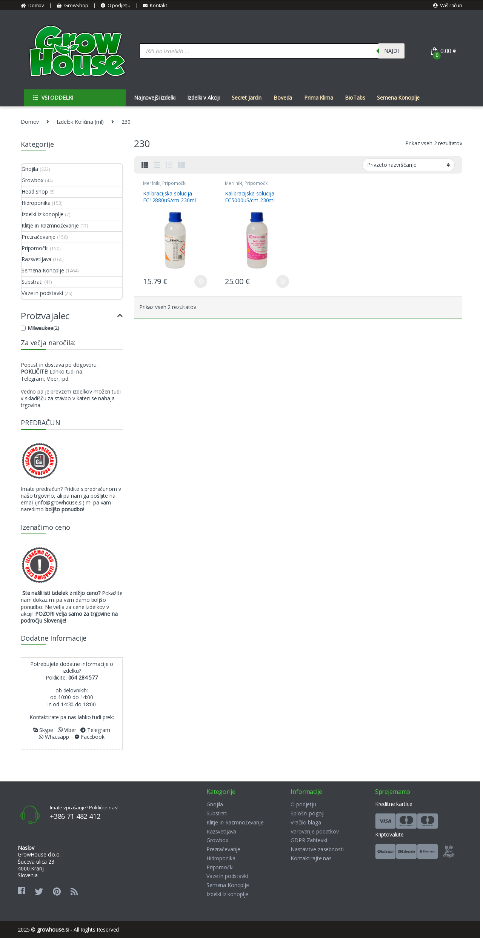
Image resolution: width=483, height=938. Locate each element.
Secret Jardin (246, 97)
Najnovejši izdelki (154, 97)
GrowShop (72, 5)
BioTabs (355, 97)
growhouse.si (53, 929)
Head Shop (35, 191)
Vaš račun (447, 5)
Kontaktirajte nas (311, 858)
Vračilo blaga (306, 822)
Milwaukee (40, 328)
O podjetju (116, 5)
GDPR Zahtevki (309, 840)
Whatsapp (54, 736)
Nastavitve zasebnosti (317, 849)
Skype (43, 729)
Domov (32, 5)
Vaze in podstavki (42, 293)
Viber (67, 729)
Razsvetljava (36, 259)
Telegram (95, 729)
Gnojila (30, 168)
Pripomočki (174, 183)
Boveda (283, 97)
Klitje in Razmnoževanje (50, 225)
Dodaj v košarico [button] (200, 281)
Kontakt (155, 5)
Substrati (32, 281)
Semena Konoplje (398, 97)
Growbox (32, 180)
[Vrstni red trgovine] (408, 164)
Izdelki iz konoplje (42, 214)
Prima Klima (318, 97)
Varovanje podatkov (314, 831)
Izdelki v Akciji (203, 97)
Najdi (391, 50)
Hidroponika (36, 202)
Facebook (90, 736)
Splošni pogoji (307, 813)
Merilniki (151, 183)
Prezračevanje (38, 236)
